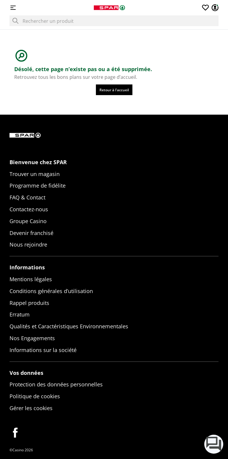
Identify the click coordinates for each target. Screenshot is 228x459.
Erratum (20, 314)
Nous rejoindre (28, 244)
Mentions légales (31, 279)
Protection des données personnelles (56, 384)
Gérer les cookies (31, 408)
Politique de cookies (35, 396)
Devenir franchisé (31, 232)
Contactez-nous (29, 209)
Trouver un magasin (35, 173)
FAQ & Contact (27, 197)
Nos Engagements (32, 338)
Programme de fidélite (38, 185)
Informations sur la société (43, 350)
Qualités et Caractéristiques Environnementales (69, 326)
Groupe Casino (28, 221)
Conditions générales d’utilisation (51, 291)
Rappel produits (29, 302)
